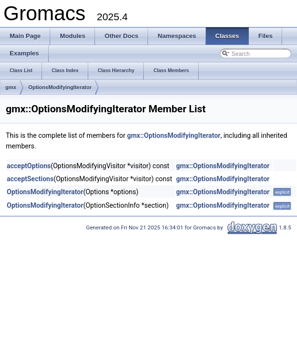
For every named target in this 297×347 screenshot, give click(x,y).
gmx (10, 87)
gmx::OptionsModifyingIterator (173, 135)
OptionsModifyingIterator (60, 87)
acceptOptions (29, 166)
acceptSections (30, 179)
